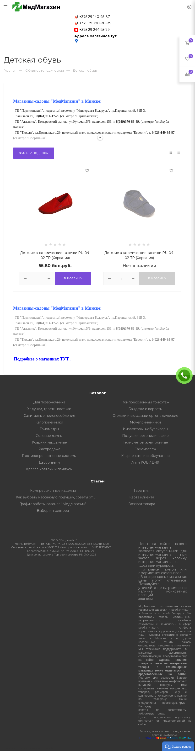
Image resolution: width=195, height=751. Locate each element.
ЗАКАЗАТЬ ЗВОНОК (186, 375)
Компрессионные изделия (53, 490)
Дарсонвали (49, 462)
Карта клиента (141, 497)
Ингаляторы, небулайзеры (145, 429)
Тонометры (49, 429)
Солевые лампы (49, 436)
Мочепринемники (145, 422)
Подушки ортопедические (145, 436)
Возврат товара (141, 504)
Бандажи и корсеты (145, 409)
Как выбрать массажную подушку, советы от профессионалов (57, 497)
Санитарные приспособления (49, 415)
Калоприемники (49, 422)
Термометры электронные (145, 442)
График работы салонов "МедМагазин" (53, 504)
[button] (178, 746)
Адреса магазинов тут (95, 38)
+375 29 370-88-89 (95, 23)
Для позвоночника (49, 402)
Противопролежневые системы (49, 456)
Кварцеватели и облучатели (145, 456)
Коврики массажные (49, 442)
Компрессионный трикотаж (145, 402)
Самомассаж (145, 449)
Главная (10, 70)
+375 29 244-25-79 (94, 29)
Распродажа (49, 449)
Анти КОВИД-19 (145, 462)
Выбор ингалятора (53, 510)
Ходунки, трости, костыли (49, 409)
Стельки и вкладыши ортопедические (145, 415)
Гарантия (142, 490)
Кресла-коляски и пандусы (49, 469)
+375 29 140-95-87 (94, 17)
